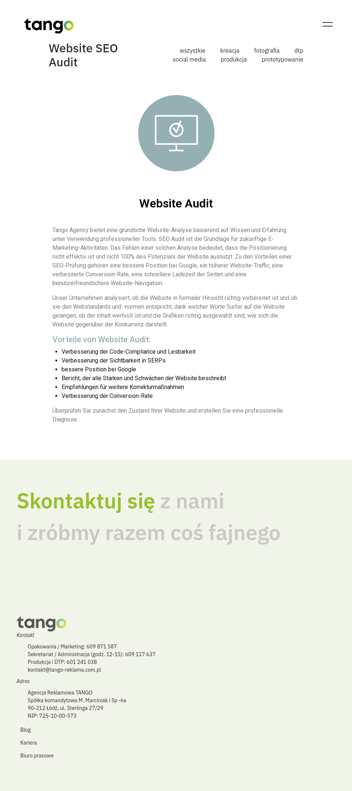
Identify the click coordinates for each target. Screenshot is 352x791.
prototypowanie (282, 59)
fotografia (267, 50)
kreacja (229, 50)
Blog (25, 730)
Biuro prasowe (37, 755)
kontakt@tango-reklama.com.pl (64, 669)
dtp (298, 50)
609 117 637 (140, 654)
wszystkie (193, 50)
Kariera (28, 742)
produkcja (234, 59)
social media (189, 59)
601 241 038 (82, 662)
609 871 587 (101, 646)
